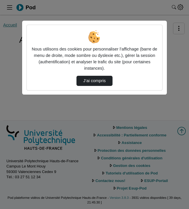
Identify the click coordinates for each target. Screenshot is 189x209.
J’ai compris (94, 80)
